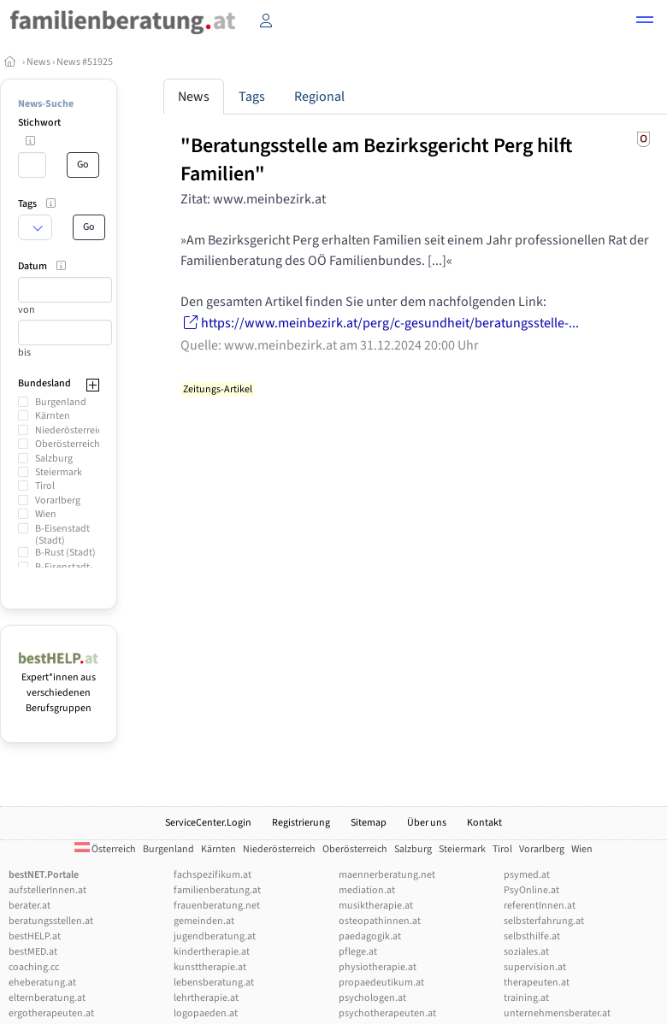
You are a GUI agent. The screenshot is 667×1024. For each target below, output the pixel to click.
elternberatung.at (47, 998)
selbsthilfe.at (532, 936)
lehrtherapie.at (206, 998)
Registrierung (301, 822)
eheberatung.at (42, 982)
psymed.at (527, 875)
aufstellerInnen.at (47, 890)
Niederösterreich (71, 430)
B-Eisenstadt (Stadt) (62, 534)
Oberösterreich (67, 444)
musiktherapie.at (376, 905)
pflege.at (358, 952)
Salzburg (54, 458)
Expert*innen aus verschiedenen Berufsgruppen (58, 685)
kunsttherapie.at (210, 967)
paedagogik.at (370, 936)
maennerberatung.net (387, 875)
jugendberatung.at (215, 936)
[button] (645, 22)
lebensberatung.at (214, 982)
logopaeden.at (206, 1013)
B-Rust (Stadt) (65, 552)
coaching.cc (34, 967)
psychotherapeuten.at (387, 1013)
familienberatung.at (217, 890)
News (38, 62)
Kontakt (484, 822)
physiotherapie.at (377, 967)
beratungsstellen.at (51, 921)
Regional (319, 96)
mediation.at (367, 890)
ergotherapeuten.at (51, 1013)
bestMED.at (33, 952)
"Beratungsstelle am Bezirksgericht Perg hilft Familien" (376, 160)
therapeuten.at (537, 982)
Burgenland (60, 402)
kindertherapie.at (212, 952)
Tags (252, 96)
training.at (526, 998)
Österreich (105, 849)
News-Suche (46, 104)
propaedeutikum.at (381, 982)
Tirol (45, 486)
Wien (45, 514)
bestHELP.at (35, 936)
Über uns (426, 822)
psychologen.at (372, 998)
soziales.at (526, 952)
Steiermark (58, 472)
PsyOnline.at (531, 890)
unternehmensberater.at (557, 1013)
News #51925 (84, 62)
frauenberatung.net (217, 905)
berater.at (29, 905)
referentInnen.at (540, 905)
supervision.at (535, 967)
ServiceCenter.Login (208, 822)
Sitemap (369, 822)
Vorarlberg (57, 500)
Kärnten (52, 416)
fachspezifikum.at (212, 875)
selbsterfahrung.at (544, 921)
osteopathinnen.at (380, 921)
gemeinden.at (204, 921)
